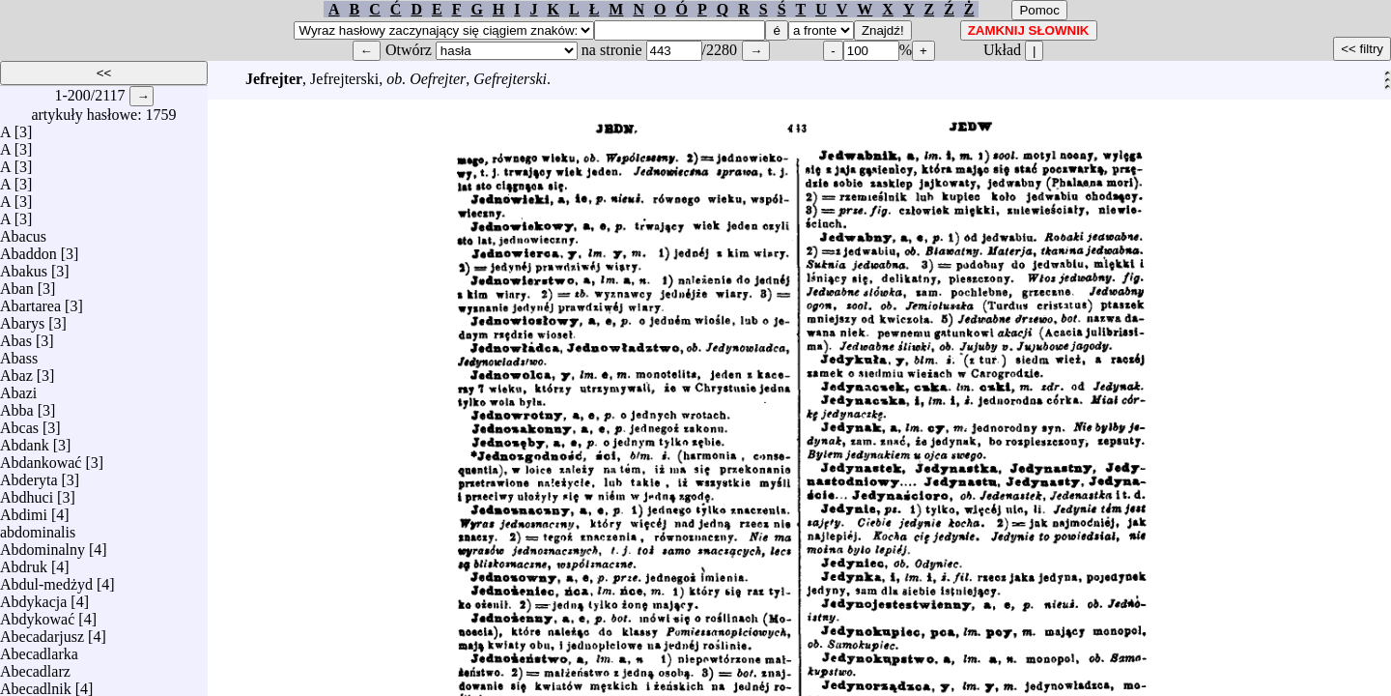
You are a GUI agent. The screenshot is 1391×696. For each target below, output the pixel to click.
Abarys (22, 318)
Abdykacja (33, 597)
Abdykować (37, 614)
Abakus (23, 266)
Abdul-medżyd (46, 579)
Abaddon (28, 249)
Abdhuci (26, 492)
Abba (17, 405)
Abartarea (30, 301)
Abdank (24, 440)
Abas (16, 336)
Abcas (19, 423)
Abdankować (40, 458)
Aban (17, 284)
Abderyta (29, 475)
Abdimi (23, 510)
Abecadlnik (35, 684)
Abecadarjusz (42, 632)
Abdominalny (42, 544)
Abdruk (23, 562)
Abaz (16, 370)
